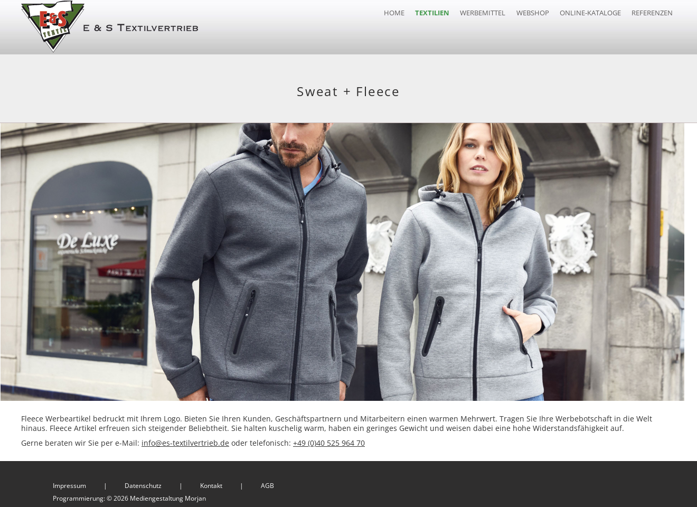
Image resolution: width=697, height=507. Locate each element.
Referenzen (652, 12)
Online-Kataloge (590, 12)
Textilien (432, 12)
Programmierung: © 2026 (129, 495)
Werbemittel (482, 12)
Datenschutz (143, 482)
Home (394, 12)
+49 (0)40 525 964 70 (329, 440)
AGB (267, 482)
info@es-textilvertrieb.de (185, 440)
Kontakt (211, 482)
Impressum (69, 482)
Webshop (532, 12)
